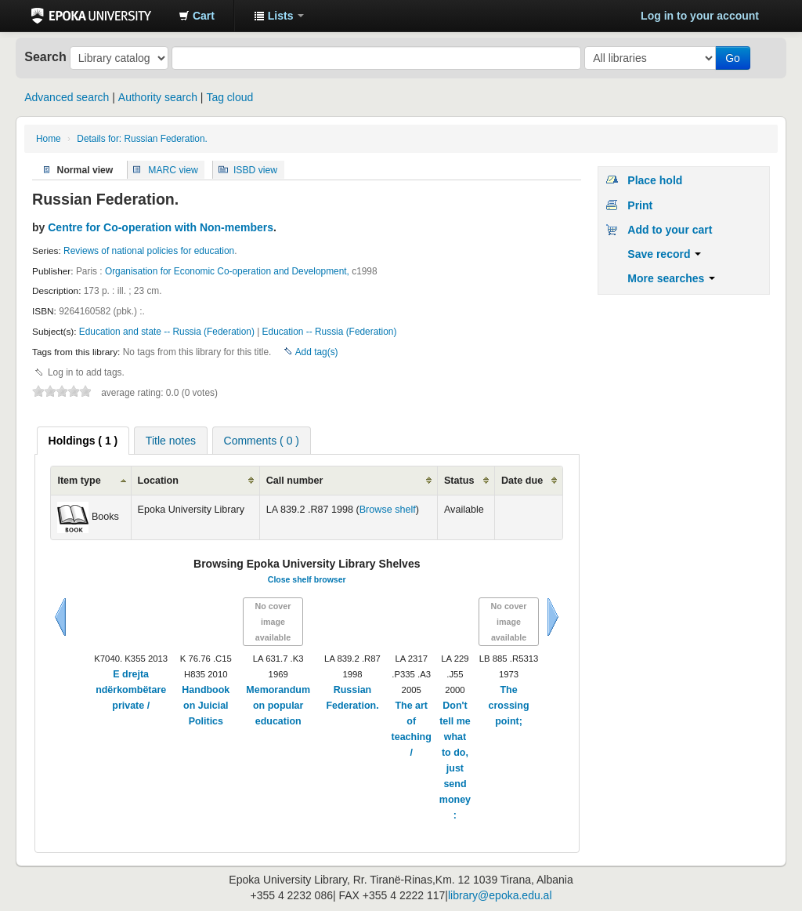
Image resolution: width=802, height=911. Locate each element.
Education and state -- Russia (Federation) (167, 331)
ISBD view (255, 169)
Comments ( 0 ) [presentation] (261, 440)
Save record (664, 254)
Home (48, 138)
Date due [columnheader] (522, 480)
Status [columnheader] (459, 480)
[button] (196, 15)
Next (553, 617)
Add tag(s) (316, 352)
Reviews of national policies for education (148, 250)
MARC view (173, 169)
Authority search (157, 97)
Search (45, 56)
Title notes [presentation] (171, 440)
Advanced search (66, 97)
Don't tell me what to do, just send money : (455, 760)
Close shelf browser (307, 579)
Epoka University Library (91, 15)
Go (732, 58)
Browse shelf (387, 509)
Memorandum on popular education (278, 705)
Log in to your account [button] (700, 15)
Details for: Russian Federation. (142, 138)
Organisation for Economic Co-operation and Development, (227, 271)
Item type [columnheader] (78, 480)
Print (639, 205)
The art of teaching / (412, 729)
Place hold (654, 180)
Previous (60, 617)
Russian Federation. (352, 697)
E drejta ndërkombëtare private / (131, 690)
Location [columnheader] (158, 480)
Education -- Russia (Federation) (329, 331)
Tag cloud (229, 97)
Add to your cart (669, 229)
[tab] (83, 440)
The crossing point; (509, 705)
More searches (671, 278)
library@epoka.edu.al (500, 895)
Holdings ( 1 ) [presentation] (83, 440)
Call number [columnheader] (294, 480)
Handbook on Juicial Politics (205, 705)
